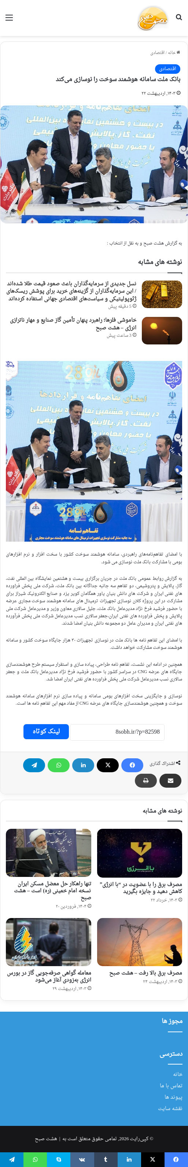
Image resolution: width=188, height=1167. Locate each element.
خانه (174, 53)
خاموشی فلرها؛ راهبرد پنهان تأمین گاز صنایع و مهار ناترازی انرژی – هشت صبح (73, 324)
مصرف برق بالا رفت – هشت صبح (145, 973)
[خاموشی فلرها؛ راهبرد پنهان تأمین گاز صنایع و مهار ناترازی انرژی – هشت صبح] (162, 330)
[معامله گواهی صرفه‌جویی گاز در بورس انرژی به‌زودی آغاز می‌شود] (48, 942)
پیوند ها (174, 1097)
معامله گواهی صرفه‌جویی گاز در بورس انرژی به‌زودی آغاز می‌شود (49, 976)
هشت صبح (46, 1138)
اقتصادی (157, 53)
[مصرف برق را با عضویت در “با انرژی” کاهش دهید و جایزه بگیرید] (140, 853)
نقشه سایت (170, 1109)
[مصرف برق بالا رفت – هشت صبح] (140, 942)
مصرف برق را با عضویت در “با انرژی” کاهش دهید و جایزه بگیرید (141, 888)
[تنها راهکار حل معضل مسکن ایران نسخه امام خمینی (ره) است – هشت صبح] (48, 853)
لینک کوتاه (46, 732)
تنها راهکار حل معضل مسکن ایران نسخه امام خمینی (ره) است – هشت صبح (52, 891)
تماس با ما (171, 1086)
